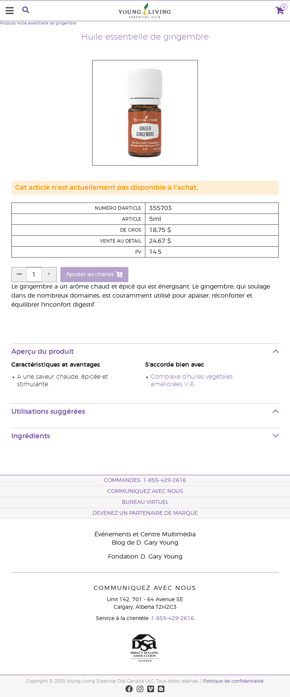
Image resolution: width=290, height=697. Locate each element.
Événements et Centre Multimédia (145, 534)
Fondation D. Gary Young (145, 557)
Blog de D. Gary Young (145, 543)
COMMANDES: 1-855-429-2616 (145, 480)
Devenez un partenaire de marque (145, 513)
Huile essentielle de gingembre (46, 23)
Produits (8, 23)
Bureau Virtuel (145, 502)
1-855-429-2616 (172, 618)
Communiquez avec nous (145, 491)
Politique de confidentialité (233, 681)
